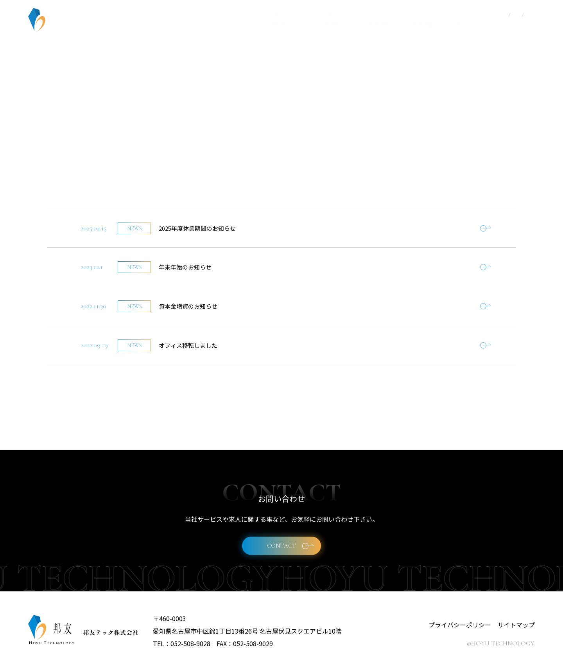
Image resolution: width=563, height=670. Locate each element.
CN (517, 15)
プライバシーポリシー (460, 624)
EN (529, 15)
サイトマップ (516, 624)
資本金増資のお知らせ (188, 306)
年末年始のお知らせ (185, 267)
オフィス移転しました (188, 345)
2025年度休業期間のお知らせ (197, 228)
